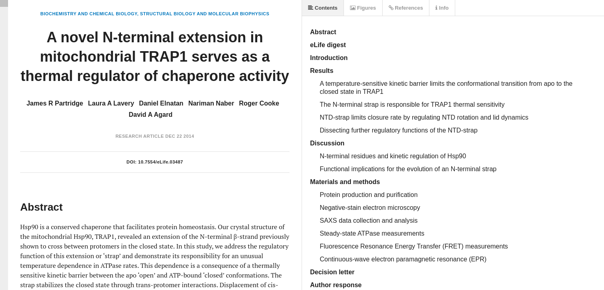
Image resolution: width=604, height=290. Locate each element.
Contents (322, 8)
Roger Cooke (259, 103)
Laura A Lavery (111, 103)
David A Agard (150, 114)
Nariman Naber (211, 103)
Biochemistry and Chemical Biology (88, 13)
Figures (363, 8)
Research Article (139, 136)
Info (441, 8)
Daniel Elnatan (161, 103)
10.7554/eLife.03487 (160, 162)
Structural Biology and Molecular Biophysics (204, 13)
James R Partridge (55, 103)
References (406, 8)
